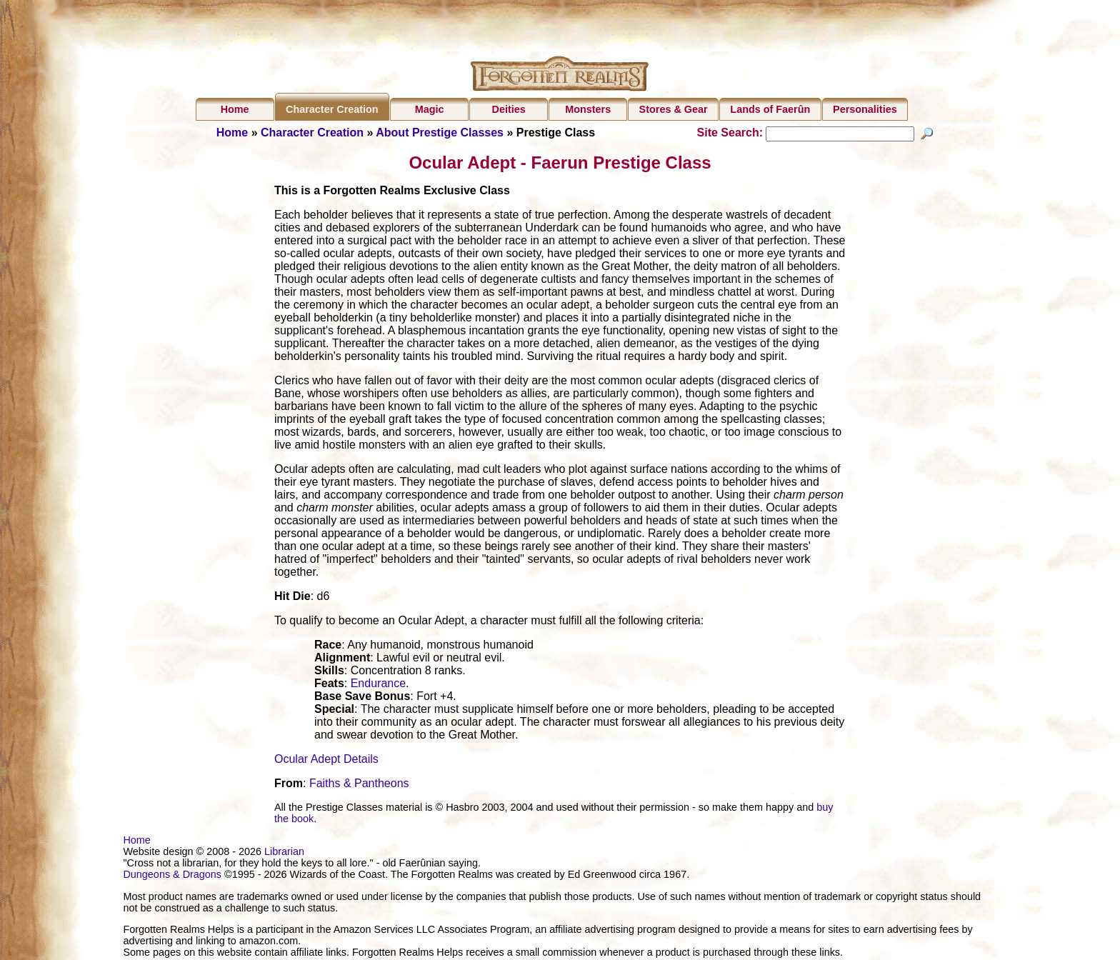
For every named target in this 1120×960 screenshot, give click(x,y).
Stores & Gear (673, 109)
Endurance (378, 685)
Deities (509, 109)
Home (235, 109)
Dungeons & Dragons (172, 876)
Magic (429, 109)
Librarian (284, 853)
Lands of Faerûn (770, 109)
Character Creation (332, 109)
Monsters (588, 109)
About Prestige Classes (440, 132)
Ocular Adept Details (326, 761)
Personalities (865, 109)
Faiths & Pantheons (359, 785)
